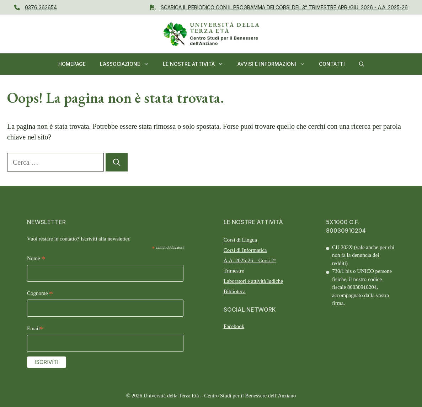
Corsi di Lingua (240, 240)
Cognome (40, 294)
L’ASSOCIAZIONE (128, 64)
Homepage (72, 64)
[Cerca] (117, 162)
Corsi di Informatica (245, 250)
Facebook (234, 326)
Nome (36, 259)
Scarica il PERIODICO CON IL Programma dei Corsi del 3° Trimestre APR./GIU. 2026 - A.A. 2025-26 (284, 7)
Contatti (332, 64)
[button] (361, 64)
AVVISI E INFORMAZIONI (274, 64)
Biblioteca (235, 291)
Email (35, 329)
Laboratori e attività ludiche (253, 281)
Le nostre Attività (196, 64)
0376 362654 (41, 7)
